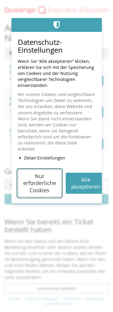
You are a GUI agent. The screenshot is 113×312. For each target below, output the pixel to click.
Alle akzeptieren (85, 183)
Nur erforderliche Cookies (39, 183)
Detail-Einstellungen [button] (41, 158)
